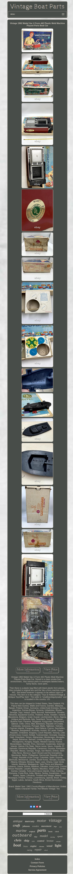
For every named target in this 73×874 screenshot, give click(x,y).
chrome (41, 846)
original (32, 832)
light (58, 845)
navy (60, 827)
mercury (30, 821)
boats (50, 832)
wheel (46, 850)
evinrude (58, 841)
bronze (50, 840)
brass (25, 846)
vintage (55, 820)
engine (33, 846)
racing (29, 850)
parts (41, 830)
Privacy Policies (37, 866)
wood (49, 845)
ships (35, 837)
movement (46, 826)
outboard (22, 835)
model (44, 836)
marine (21, 830)
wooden (35, 826)
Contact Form (37, 863)
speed (59, 836)
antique (18, 821)
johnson (26, 826)
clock (57, 832)
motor (41, 820)
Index (37, 859)
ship (26, 840)
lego (55, 826)
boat (17, 845)
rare (33, 841)
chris (17, 840)
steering (52, 837)
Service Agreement (37, 870)
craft (16, 825)
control (40, 841)
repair (38, 849)
